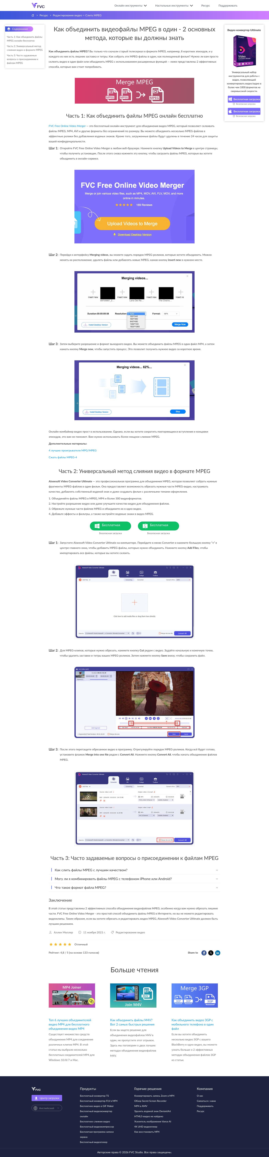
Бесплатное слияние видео (95, 1121)
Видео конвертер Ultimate (244, 30)
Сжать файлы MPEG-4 (63, 457)
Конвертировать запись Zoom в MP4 (154, 1095)
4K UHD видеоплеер (145, 1126)
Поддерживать (228, 5)
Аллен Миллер (63, 932)
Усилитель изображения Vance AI (152, 1121)
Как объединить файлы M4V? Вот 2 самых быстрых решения (132, 1022)
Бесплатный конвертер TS (94, 1095)
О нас (200, 1095)
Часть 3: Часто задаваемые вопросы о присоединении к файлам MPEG (22, 59)
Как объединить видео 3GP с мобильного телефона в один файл (193, 1024)
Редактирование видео (67, 15)
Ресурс (205, 5)
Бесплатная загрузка (244, 99)
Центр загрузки (46, 1098)
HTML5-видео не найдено (148, 1116)
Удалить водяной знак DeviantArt (152, 1111)
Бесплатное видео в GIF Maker (97, 1106)
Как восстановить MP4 (147, 1131)
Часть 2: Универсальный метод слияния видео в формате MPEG (25, 48)
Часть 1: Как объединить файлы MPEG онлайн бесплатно (24, 38)
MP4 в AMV (140, 1106)
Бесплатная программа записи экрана (97, 1134)
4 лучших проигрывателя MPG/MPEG (73, 450)
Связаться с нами (206, 1100)
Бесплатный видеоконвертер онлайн (96, 1114)
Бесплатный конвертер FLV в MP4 (99, 1100)
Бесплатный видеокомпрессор (97, 1126)
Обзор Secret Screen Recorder (150, 1100)
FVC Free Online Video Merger (67, 125)
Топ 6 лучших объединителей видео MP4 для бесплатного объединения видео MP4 (70, 1024)
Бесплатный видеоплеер (93, 1142)
